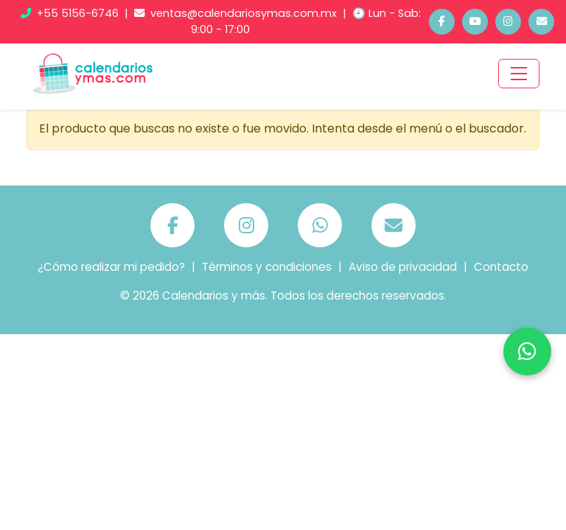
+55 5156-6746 (71, 13)
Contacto (501, 267)
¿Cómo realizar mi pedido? (111, 267)
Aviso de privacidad (403, 267)
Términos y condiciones (267, 267)
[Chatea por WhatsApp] (527, 351)
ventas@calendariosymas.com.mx (237, 13)
